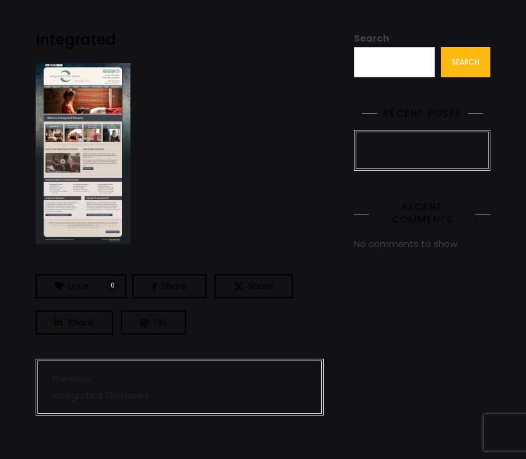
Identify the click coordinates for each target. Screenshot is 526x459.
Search (371, 38)
